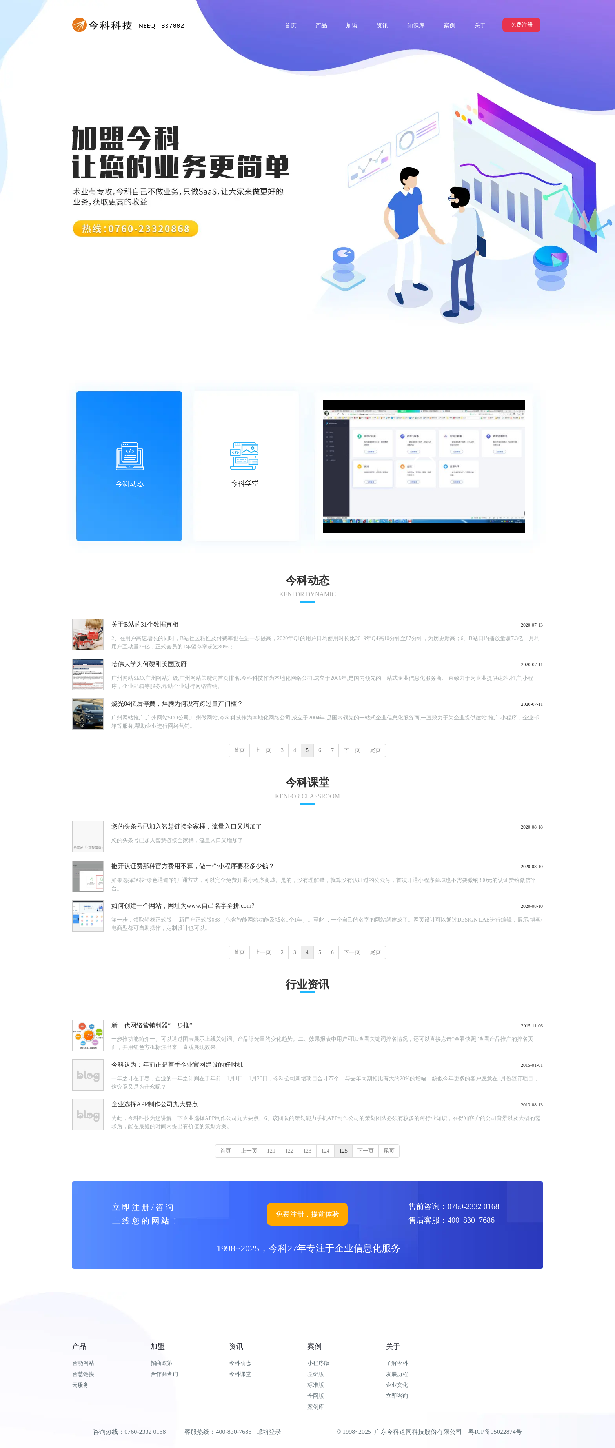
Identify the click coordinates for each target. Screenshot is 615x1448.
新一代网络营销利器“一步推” (151, 1025)
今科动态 (240, 1363)
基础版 (316, 1374)
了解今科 (397, 1363)
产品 (79, 1346)
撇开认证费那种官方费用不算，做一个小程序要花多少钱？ (193, 866)
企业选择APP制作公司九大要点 (154, 1104)
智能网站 (83, 1363)
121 (271, 1151)
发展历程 (397, 1374)
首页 (239, 750)
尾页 (375, 750)
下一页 (352, 750)
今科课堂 (240, 1374)
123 (307, 1151)
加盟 (158, 1346)
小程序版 (318, 1363)
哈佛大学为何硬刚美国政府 (149, 664)
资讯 (236, 1346)
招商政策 (162, 1363)
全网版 (316, 1396)
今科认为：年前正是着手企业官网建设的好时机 (177, 1064)
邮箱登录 (268, 1431)
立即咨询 (397, 1396)
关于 (393, 1346)
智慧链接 (83, 1374)
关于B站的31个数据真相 (144, 624)
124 (325, 1151)
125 (343, 1151)
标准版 (316, 1385)
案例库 (316, 1407)
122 (289, 1151)
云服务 (80, 1385)
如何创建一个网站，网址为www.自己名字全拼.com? (182, 905)
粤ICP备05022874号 (495, 1431)
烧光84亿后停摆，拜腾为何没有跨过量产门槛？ (177, 703)
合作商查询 (164, 1374)
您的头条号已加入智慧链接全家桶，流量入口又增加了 (186, 826)
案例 (315, 1346)
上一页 (263, 750)
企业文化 (397, 1385)
